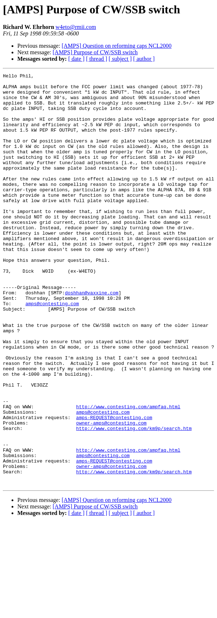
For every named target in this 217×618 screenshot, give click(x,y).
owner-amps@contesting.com (111, 493)
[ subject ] (120, 59)
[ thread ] (96, 59)
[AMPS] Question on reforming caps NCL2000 (117, 46)
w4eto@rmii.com (76, 27)
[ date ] (76, 59)
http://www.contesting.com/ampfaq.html (128, 473)
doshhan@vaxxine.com (91, 337)
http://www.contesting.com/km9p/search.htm (134, 499)
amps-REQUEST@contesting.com (114, 486)
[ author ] (144, 59)
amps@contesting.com (52, 350)
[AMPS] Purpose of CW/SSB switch (95, 52)
